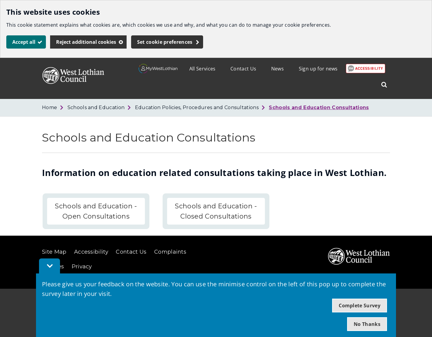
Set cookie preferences (165, 42)
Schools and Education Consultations (319, 107)
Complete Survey (359, 305)
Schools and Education (96, 107)
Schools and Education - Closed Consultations (216, 211)
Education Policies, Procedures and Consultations (197, 107)
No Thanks (367, 324)
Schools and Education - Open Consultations (96, 211)
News (277, 68)
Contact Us (243, 68)
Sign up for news (318, 68)
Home (49, 107)
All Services (202, 68)
